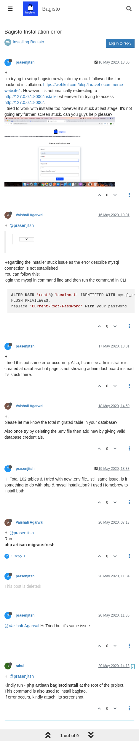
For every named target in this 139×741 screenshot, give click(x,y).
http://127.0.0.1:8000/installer (31, 96)
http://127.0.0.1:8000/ (24, 102)
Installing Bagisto (28, 42)
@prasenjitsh (21, 225)
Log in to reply (120, 43)
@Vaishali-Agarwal (21, 625)
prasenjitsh (25, 62)
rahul (20, 666)
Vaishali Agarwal (29, 215)
